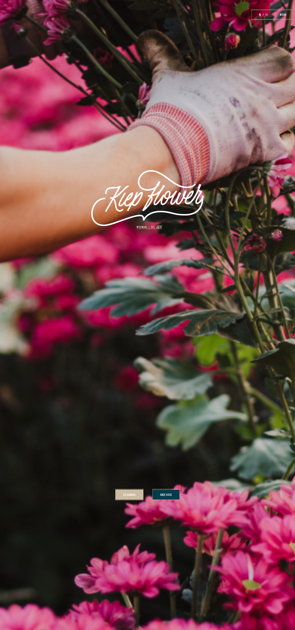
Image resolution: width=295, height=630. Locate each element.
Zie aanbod (129, 494)
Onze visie (166, 494)
